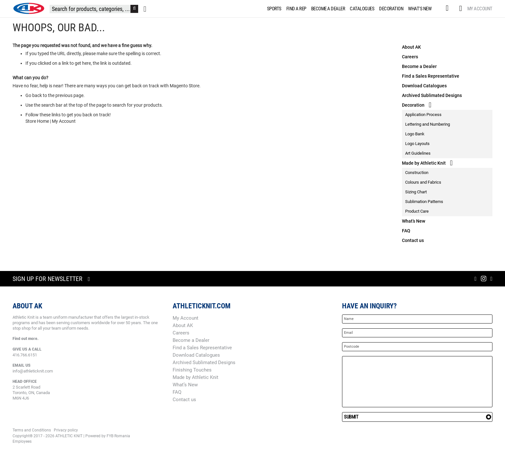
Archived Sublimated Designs (432, 95)
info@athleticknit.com (33, 371)
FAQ (406, 230)
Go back (33, 95)
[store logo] (29, 8)
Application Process (423, 114)
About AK (411, 47)
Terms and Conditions (32, 430)
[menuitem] (273, 8)
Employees (22, 441)
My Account (479, 9)
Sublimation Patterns (424, 201)
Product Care (417, 211)
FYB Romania (118, 436)
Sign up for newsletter (47, 279)
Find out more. (26, 338)
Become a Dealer (419, 66)
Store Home (37, 121)
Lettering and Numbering (427, 124)
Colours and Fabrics (423, 182)
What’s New (413, 221)
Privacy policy (66, 430)
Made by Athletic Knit (424, 163)
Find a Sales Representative (430, 76)
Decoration (413, 105)
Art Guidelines (418, 153)
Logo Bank (414, 133)
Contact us (413, 240)
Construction (416, 172)
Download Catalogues (424, 85)
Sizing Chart (416, 191)
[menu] (350, 8)
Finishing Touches (192, 370)
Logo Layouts (417, 143)
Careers (410, 56)
